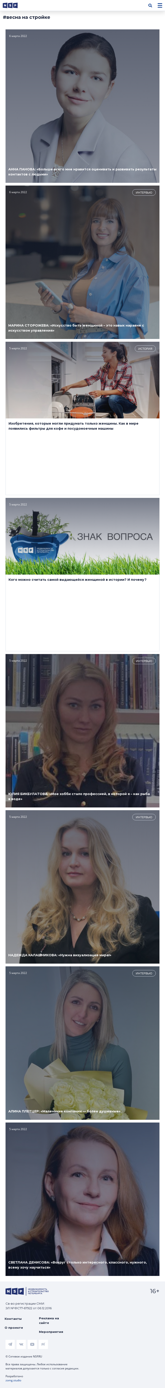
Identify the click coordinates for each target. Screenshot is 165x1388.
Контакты (13, 1318)
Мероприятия (51, 1332)
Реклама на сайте (49, 1320)
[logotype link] (14, 5)
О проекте (14, 1327)
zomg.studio (13, 1380)
